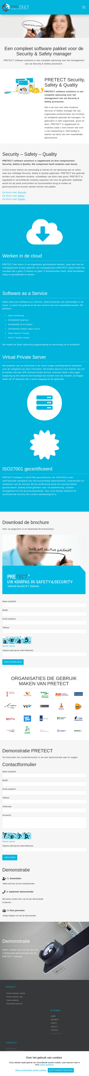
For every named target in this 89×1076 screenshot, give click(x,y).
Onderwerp (6, 806)
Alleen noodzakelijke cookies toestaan (30, 1070)
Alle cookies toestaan (61, 1070)
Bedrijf (5, 610)
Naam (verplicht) (9, 601)
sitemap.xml (56, 1033)
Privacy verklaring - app (14, 997)
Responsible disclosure (14, 1004)
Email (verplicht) (9, 619)
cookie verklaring (46, 1065)
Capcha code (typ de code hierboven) (17, 650)
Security (22, 192)
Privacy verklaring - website (15, 993)
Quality (21, 199)
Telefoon (5, 628)
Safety (21, 196)
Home (53, 1016)
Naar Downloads (13, 662)
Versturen (10, 857)
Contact (54, 1030)
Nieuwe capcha (8, 646)
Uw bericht (6, 815)
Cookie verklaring (12, 1000)
